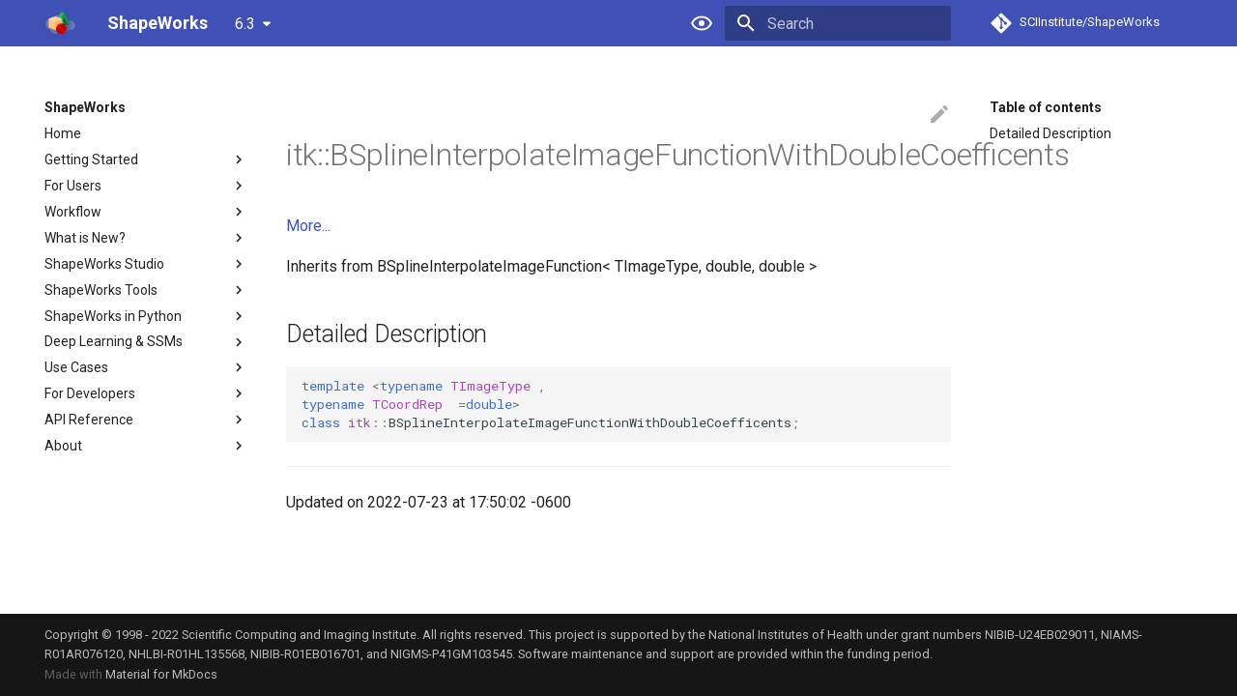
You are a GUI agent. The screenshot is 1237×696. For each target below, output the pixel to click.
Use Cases (145, 367)
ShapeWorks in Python (145, 316)
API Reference (145, 419)
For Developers (145, 393)
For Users (145, 185)
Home (62, 133)
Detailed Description (1050, 133)
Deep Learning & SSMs (145, 342)
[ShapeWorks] (60, 23)
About (145, 445)
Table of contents (1046, 107)
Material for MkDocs (161, 674)
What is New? (145, 237)
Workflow (145, 211)
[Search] (838, 23)
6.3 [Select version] (245, 23)
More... (308, 226)
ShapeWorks (85, 107)
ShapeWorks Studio (145, 264)
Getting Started (145, 159)
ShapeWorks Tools (145, 290)
